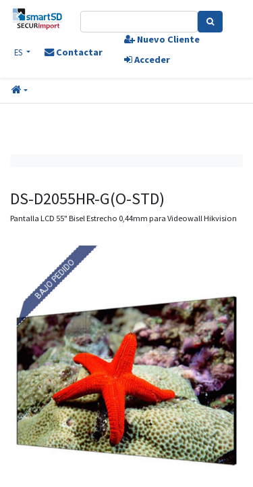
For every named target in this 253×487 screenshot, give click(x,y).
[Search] (210, 21)
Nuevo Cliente (162, 39)
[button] (19, 90)
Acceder (147, 59)
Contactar (74, 52)
